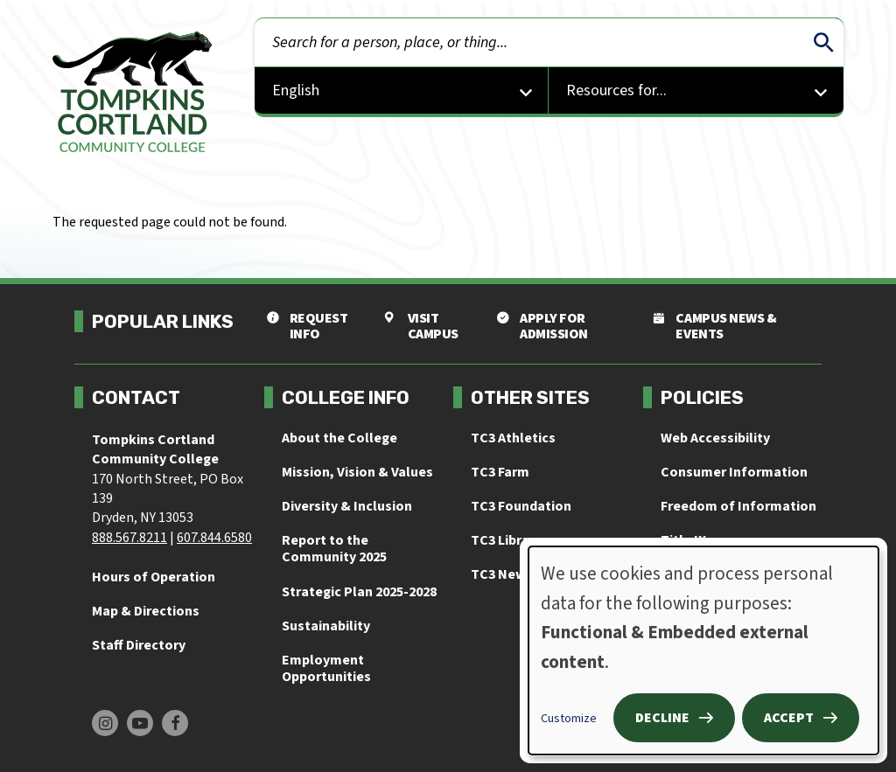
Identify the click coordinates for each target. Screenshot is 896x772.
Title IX (683, 540)
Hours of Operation (153, 577)
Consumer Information (734, 472)
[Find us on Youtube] (140, 723)
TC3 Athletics (513, 438)
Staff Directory (139, 645)
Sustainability (326, 626)
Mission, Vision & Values (357, 472)
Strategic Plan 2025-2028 (359, 592)
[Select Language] (402, 92)
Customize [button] (569, 718)
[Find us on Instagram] (105, 723)
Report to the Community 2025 (334, 549)
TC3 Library (506, 540)
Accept (789, 717)
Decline (662, 717)
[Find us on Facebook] (175, 723)
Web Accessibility (715, 438)
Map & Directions (146, 611)
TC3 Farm (500, 472)
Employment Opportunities (326, 668)
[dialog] (703, 650)
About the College (339, 438)
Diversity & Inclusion (347, 506)
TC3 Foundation (521, 506)
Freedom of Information (738, 506)
